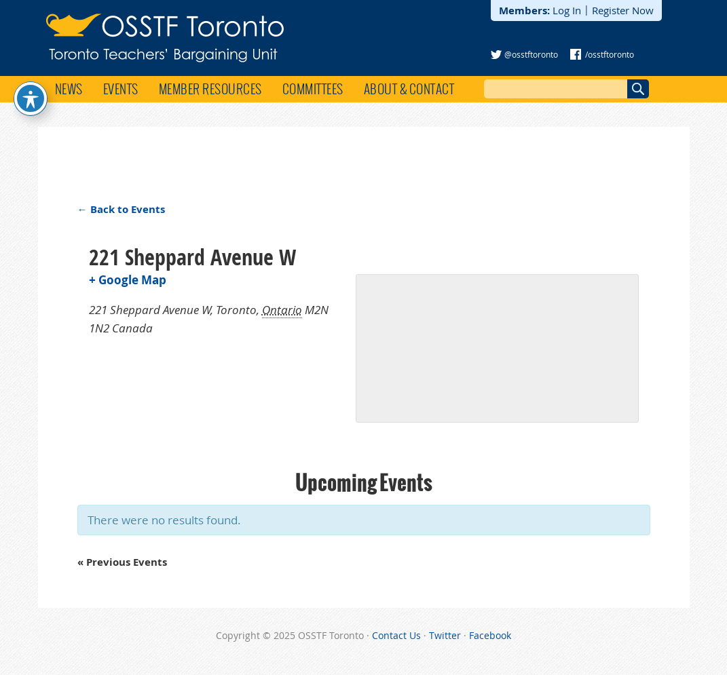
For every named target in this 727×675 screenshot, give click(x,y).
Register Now (623, 10)
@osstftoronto (531, 54)
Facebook (490, 635)
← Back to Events (121, 209)
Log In (567, 10)
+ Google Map (127, 280)
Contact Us (396, 635)
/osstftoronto (609, 54)
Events (120, 89)
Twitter (445, 635)
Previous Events (122, 562)
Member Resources (210, 89)
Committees (312, 89)
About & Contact (409, 89)
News (69, 89)
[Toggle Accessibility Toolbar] (30, 98)
